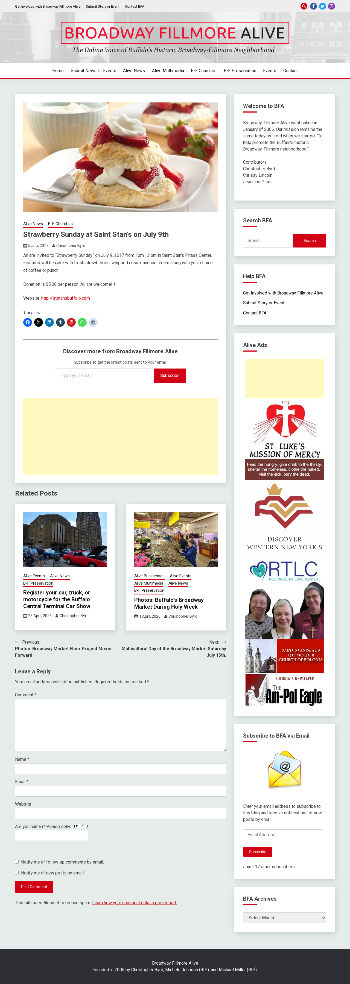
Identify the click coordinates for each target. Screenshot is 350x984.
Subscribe (170, 375)
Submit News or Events (93, 70)
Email (21, 781)
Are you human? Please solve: (51, 832)
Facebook (313, 6)
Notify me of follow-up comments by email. (62, 862)
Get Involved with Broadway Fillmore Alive (47, 6)
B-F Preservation (240, 70)
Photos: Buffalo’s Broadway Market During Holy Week (169, 603)
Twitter (322, 6)
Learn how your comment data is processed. (134, 902)
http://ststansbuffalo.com (65, 298)
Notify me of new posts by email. (52, 873)
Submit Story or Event (102, 6)
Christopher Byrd (70, 245)
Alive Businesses (149, 575)
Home (58, 70)
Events (269, 70)
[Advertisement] (120, 436)
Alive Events (34, 575)
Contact (290, 70)
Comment (25, 694)
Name (22, 759)
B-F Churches (204, 70)
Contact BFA (134, 6)
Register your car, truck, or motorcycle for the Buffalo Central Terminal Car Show (56, 599)
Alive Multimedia (168, 70)
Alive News (134, 70)
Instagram (331, 6)
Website (23, 804)
